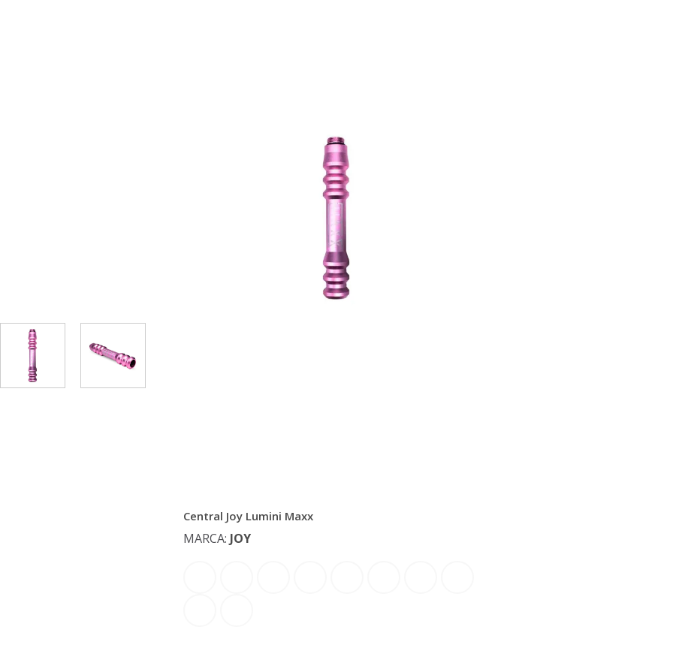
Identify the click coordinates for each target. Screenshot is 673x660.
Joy (240, 538)
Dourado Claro (310, 577)
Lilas (383, 577)
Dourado (273, 577)
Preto (420, 577)
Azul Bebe (199, 577)
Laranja (347, 577)
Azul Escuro (236, 577)
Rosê (457, 577)
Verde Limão (236, 610)
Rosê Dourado (199, 610)
